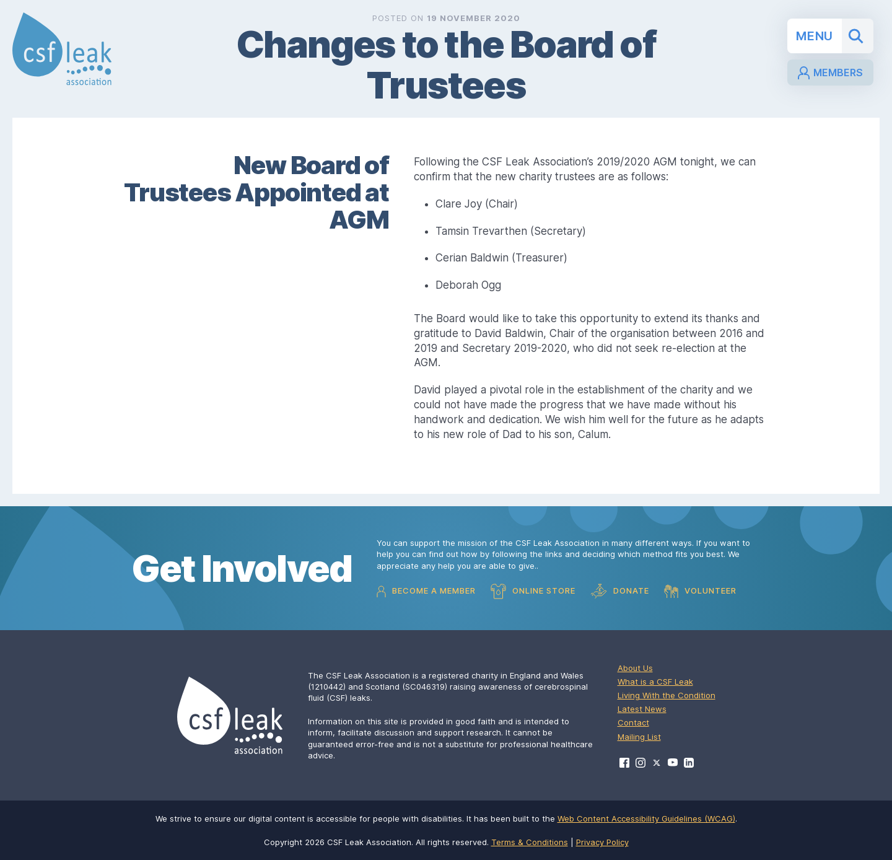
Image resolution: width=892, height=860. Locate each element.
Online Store (533, 591)
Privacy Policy (602, 842)
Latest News (642, 709)
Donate (619, 591)
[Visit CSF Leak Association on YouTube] (673, 762)
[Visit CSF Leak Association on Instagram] (640, 763)
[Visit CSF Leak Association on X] (656, 763)
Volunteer (700, 591)
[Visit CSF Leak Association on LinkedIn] (689, 763)
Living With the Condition (666, 695)
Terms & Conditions (529, 842)
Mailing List (639, 737)
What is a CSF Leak (655, 682)
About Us (635, 668)
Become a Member (426, 591)
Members (830, 72)
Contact (633, 722)
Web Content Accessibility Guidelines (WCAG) (646, 818)
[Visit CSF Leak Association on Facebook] (624, 763)
